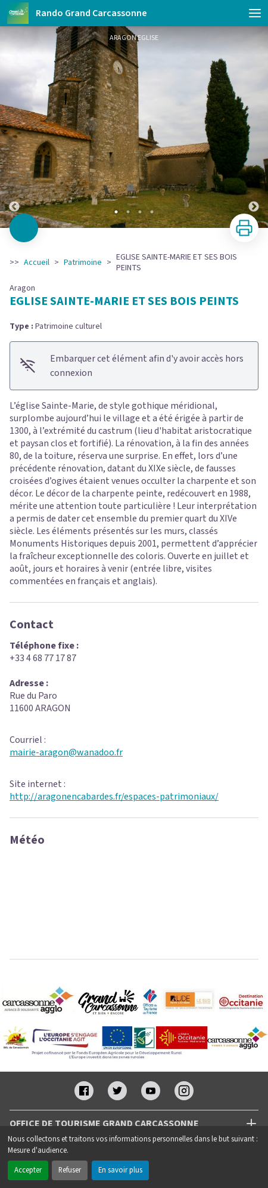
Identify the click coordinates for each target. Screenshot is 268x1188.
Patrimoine (83, 263)
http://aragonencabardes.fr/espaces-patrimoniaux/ (114, 796)
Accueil (36, 263)
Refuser (69, 1170)
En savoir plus (120, 1170)
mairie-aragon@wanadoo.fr (66, 752)
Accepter (28, 1170)
